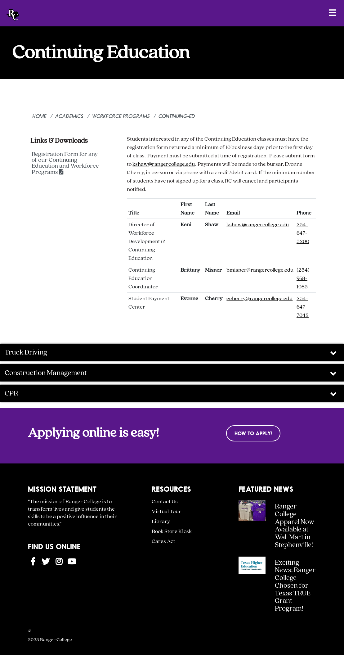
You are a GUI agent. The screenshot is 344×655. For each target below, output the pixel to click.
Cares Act (163, 541)
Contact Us (165, 501)
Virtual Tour (166, 511)
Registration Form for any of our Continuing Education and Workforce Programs (65, 163)
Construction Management (171, 373)
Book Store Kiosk (172, 531)
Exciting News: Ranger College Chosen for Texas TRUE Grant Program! (295, 585)
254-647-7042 (303, 307)
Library (161, 521)
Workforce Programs (121, 116)
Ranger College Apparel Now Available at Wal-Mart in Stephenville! (294, 525)
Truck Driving (171, 353)
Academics (69, 116)
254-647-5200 (303, 233)
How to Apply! (253, 433)
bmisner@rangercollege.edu (259, 269)
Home (40, 116)
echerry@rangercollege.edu (259, 298)
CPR (171, 394)
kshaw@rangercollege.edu (163, 164)
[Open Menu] (332, 12)
